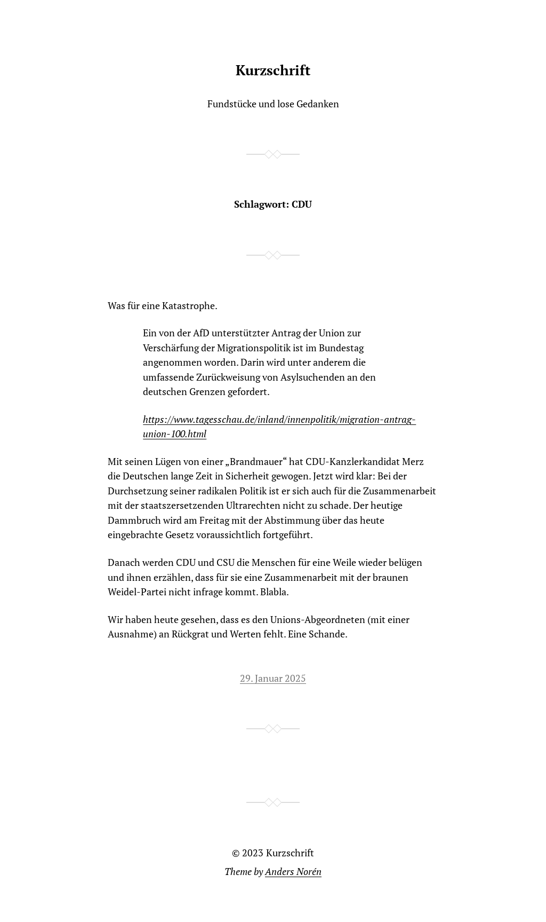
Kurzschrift (273, 70)
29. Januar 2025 (273, 678)
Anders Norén (293, 871)
